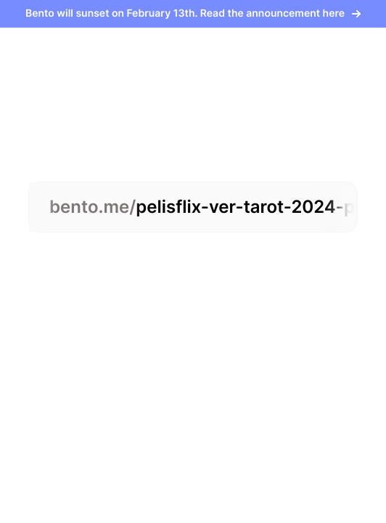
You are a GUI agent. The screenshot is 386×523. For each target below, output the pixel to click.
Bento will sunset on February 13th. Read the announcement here (193, 13)
